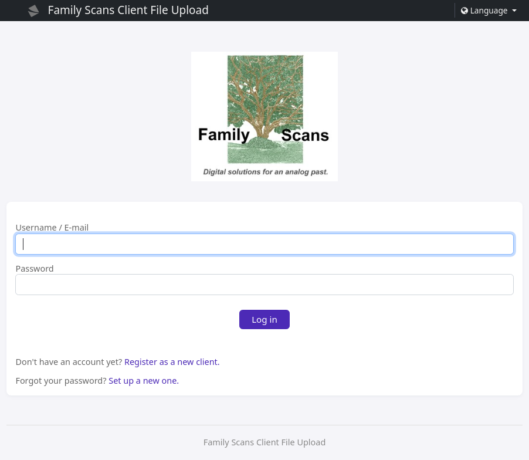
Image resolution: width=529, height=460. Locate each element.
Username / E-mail (52, 227)
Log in (264, 319)
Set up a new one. (143, 380)
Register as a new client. (172, 361)
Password (34, 268)
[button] (489, 10)
